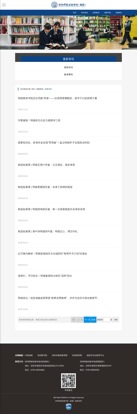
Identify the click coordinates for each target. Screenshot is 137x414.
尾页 (94, 320)
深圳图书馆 (42, 355)
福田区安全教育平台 (95, 355)
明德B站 (119, 13)
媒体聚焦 (68, 74)
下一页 (87, 320)
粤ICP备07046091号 (60, 398)
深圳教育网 (77, 355)
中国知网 (29, 355)
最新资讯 (68, 67)
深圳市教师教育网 (59, 355)
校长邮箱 (84, 13)
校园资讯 (40, 89)
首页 (74, 13)
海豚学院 (107, 13)
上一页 (80, 320)
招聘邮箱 (96, 13)
